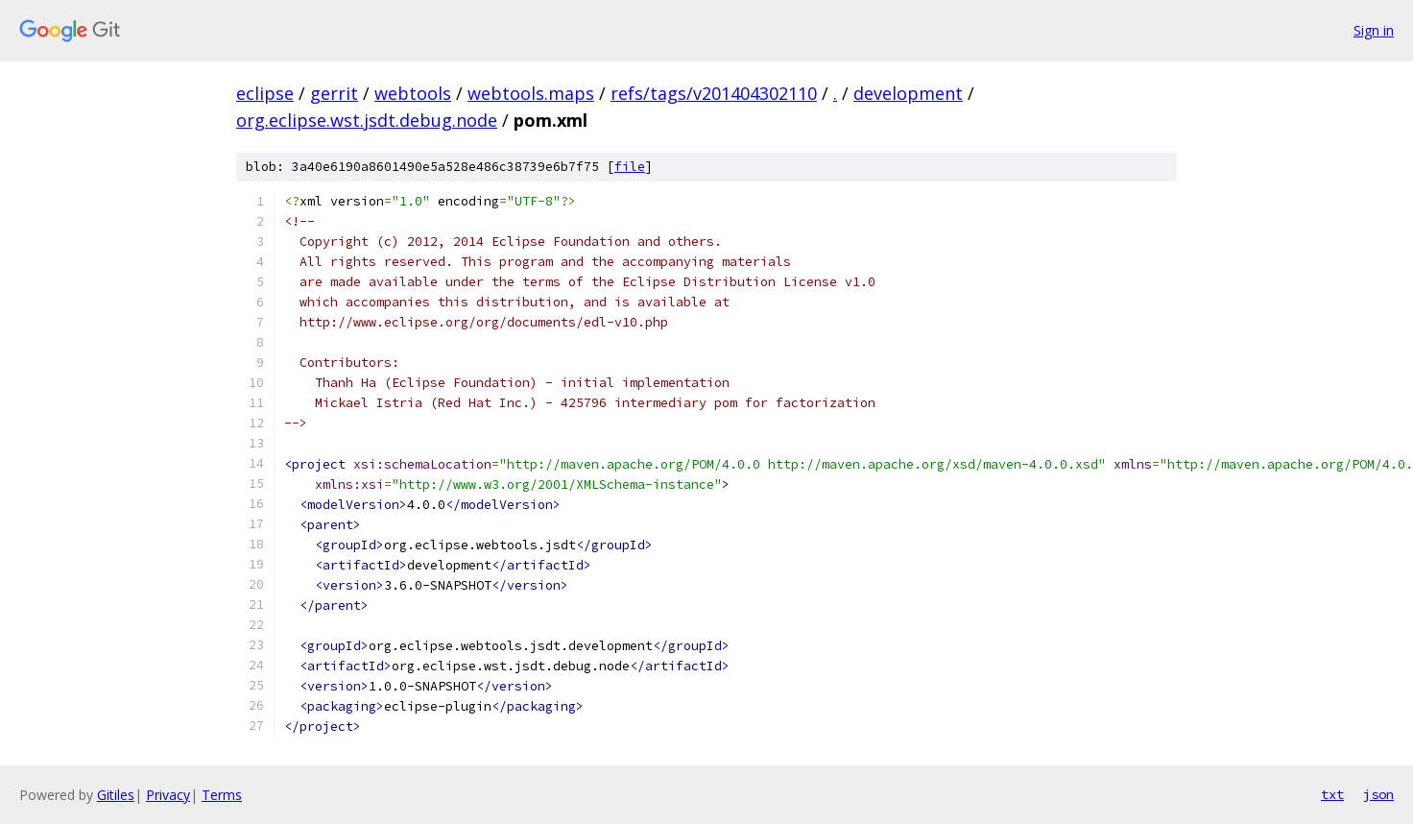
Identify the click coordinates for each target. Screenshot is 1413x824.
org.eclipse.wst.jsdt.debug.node (366, 120)
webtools (412, 93)
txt (1332, 794)
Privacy (168, 795)
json (1378, 794)
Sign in (1373, 30)
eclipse (265, 93)
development (908, 93)
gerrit (334, 93)
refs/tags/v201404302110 (714, 93)
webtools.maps (530, 93)
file (629, 166)
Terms (222, 795)
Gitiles (115, 795)
